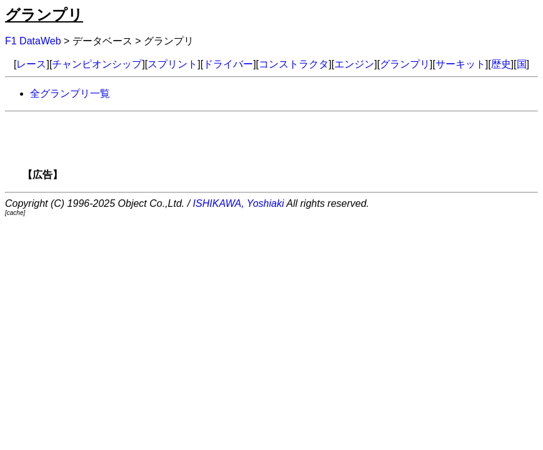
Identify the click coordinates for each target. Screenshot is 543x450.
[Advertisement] (293, 150)
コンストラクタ (294, 64)
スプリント (172, 64)
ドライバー (228, 64)
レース (31, 64)
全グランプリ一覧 (70, 93)
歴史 (501, 64)
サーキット (461, 64)
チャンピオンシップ (97, 64)
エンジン (354, 64)
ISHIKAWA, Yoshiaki (238, 203)
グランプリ (44, 14)
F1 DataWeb (33, 41)
